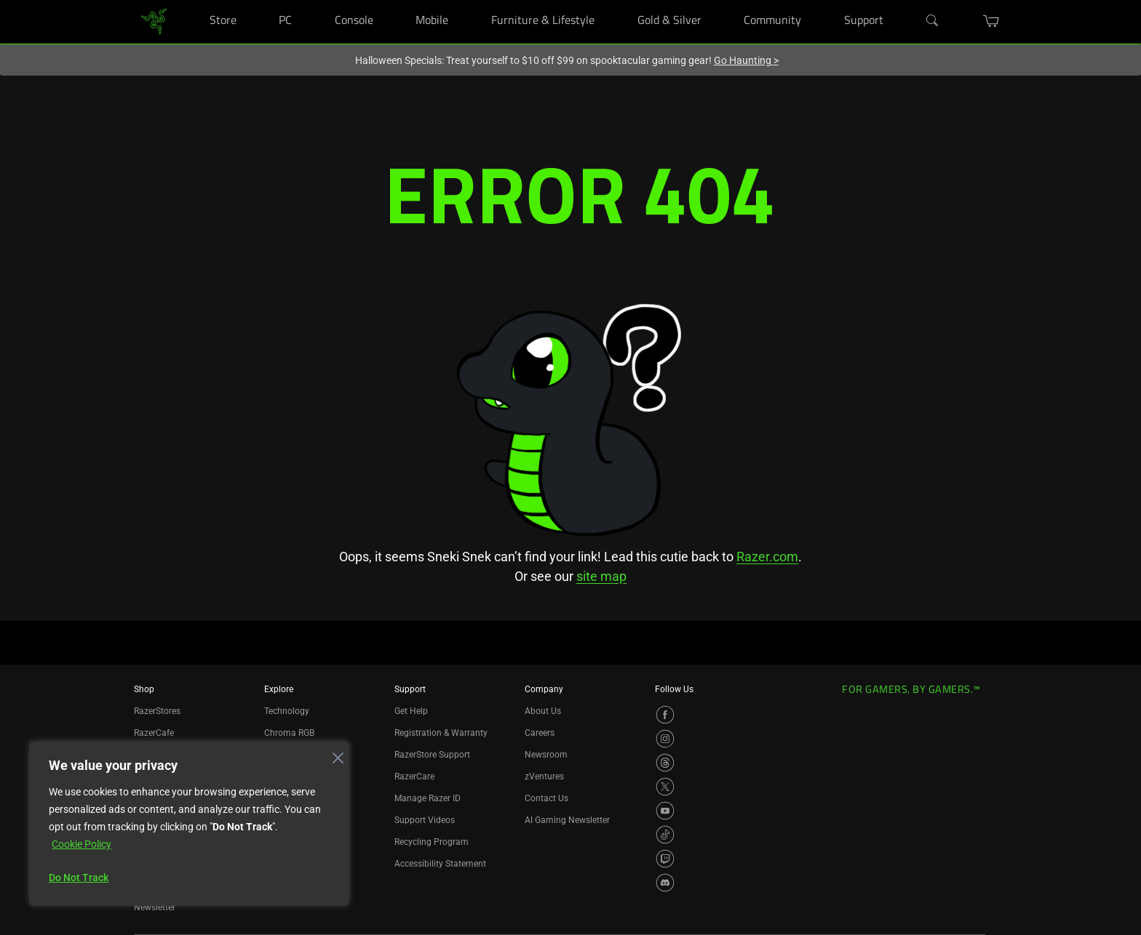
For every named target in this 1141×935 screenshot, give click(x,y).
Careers (539, 733)
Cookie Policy (81, 844)
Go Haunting (746, 60)
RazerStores (157, 711)
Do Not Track (78, 877)
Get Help (411, 711)
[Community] (810, 0)
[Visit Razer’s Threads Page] (665, 763)
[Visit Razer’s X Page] (665, 787)
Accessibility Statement (440, 864)
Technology (286, 711)
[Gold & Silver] (710, 0)
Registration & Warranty (441, 733)
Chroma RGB (289, 733)
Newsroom (546, 755)
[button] (991, 21)
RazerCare (414, 776)
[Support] (892, 0)
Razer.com (767, 556)
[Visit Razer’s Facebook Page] (665, 715)
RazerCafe (154, 733)
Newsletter (154, 907)
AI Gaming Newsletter (567, 820)
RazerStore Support (432, 755)
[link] (154, 21)
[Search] (933, 21)
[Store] (245, 0)
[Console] (382, 0)
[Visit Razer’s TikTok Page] (665, 834)
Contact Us (546, 798)
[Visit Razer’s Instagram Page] (665, 739)
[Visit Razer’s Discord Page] (665, 882)
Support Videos (424, 820)
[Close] (334, 754)
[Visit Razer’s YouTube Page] (665, 810)
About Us (543, 711)
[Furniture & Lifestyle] (603, 0)
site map (601, 576)
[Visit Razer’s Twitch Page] (665, 858)
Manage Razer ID (427, 798)
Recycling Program (431, 842)
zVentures (544, 776)
